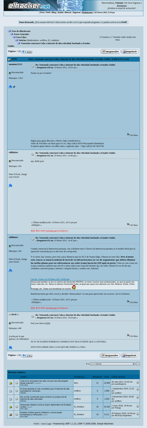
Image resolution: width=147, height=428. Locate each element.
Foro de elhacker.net (21, 31)
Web (48, 12)
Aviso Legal (46, 423)
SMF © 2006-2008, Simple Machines (95, 423)
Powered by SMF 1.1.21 (64, 423)
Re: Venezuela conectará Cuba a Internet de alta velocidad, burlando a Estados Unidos (75, 65)
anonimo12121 (15, 64)
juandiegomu (120, 384)
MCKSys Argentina (123, 415)
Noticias (22, 40)
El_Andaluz (53, 40)
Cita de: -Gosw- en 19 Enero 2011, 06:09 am (50, 279)
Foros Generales (21, 34)
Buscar (68, 12)
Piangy (118, 408)
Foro (42, 12)
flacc (76, 383)
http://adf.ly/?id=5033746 (93, 146)
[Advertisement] (89, 105)
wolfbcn (43, 40)
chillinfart (13, 152)
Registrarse (87, 12)
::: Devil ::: (14, 314)
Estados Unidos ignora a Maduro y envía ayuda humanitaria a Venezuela (41, 413)
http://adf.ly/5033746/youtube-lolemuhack (85, 143)
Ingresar (136, 3)
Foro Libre (21, 37)
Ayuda (60, 12)
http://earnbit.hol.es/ (72, 141)
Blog (54, 12)
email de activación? (127, 8)
